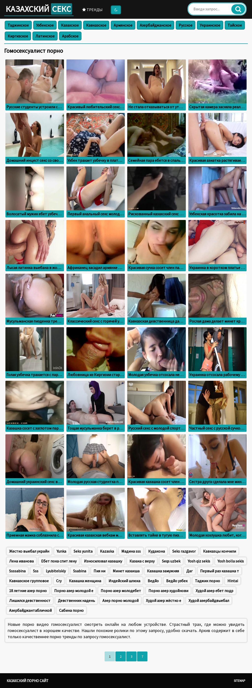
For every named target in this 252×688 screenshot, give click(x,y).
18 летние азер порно (28, 590)
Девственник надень (76, 600)
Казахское (70, 25)
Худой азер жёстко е (163, 600)
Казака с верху (142, 561)
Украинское (210, 25)
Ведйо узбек (177, 580)
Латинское (45, 36)
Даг (189, 570)
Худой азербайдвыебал (209, 600)
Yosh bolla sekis (231, 561)
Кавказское (96, 25)
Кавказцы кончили (219, 551)
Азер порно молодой (120, 600)
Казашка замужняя (163, 570)
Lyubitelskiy (56, 570)
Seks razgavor (184, 551)
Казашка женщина (85, 580)
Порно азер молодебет (121, 590)
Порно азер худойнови (168, 590)
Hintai (232, 580)
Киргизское (18, 36)
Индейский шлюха (124, 580)
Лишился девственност (29, 600)
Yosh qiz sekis (199, 561)
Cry (59, 580)
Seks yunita (83, 551)
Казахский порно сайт (27, 680)
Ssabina (79, 570)
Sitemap (239, 681)
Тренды (92, 9)
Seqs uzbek (171, 561)
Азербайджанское (155, 25)
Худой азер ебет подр (214, 590)
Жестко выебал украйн (29, 551)
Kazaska (107, 551)
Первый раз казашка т (219, 570)
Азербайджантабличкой (30, 610)
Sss (35, 570)
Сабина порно (71, 610)
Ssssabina (17, 570)
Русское (185, 25)
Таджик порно (207, 580)
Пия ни (99, 570)
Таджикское (18, 25)
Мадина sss (131, 551)
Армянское (123, 25)
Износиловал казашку (103, 561)
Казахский (39, 9)
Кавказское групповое (29, 580)
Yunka (61, 551)
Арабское (70, 36)
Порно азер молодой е (73, 590)
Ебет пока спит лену (59, 561)
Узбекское (45, 25)
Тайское (235, 25)
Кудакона (156, 551)
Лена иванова (21, 561)
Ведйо (153, 580)
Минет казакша (126, 570)
